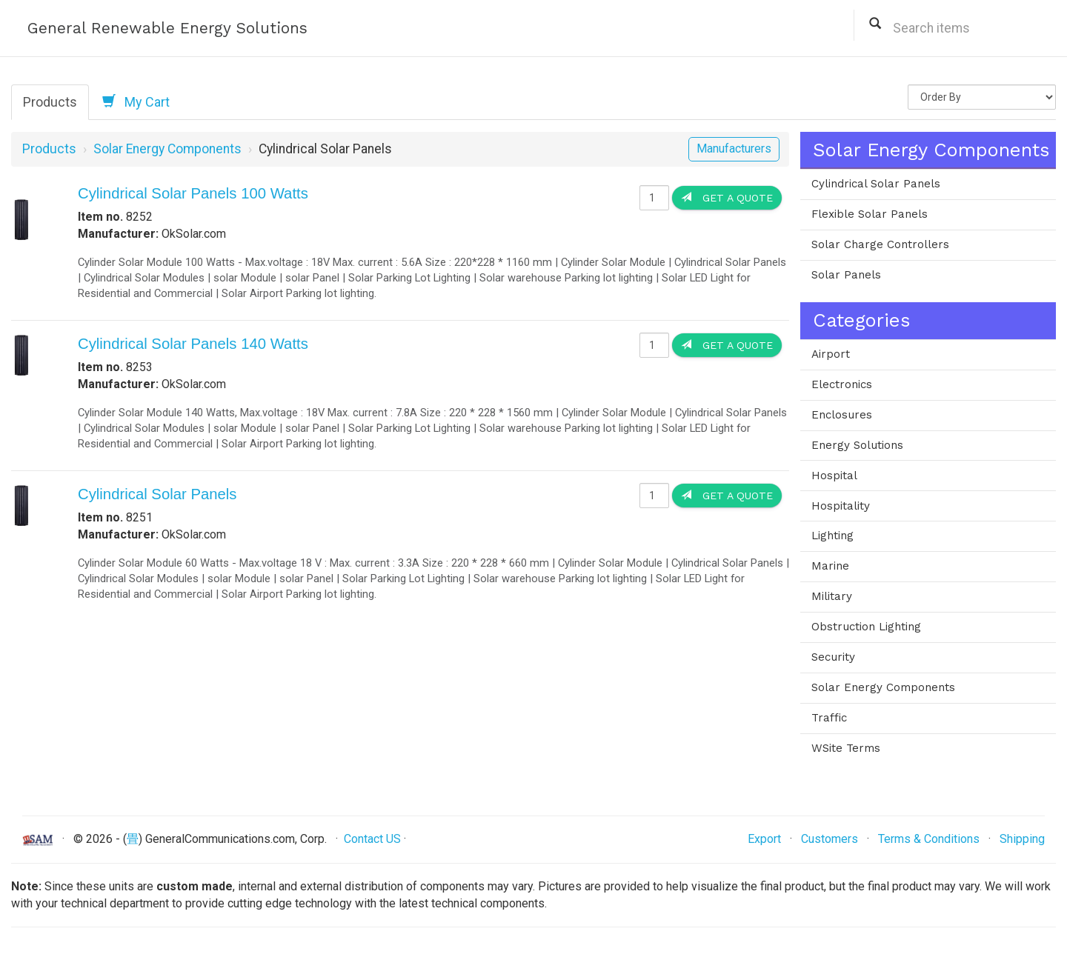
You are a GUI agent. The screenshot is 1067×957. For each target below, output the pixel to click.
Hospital (834, 475)
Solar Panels (846, 274)
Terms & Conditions (929, 839)
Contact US (372, 839)
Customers (829, 839)
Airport (830, 354)
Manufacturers (734, 148)
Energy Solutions (857, 445)
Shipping (1022, 839)
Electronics (841, 384)
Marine (830, 566)
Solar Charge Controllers (880, 244)
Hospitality (840, 506)
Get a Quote (727, 197)
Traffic (829, 717)
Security (833, 657)
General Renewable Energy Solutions (167, 28)
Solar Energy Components (167, 148)
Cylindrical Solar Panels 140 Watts (193, 344)
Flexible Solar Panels (869, 214)
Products (50, 102)
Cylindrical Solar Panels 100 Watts (193, 193)
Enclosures (841, 414)
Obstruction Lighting (866, 626)
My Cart (136, 101)
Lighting (832, 535)
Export (764, 839)
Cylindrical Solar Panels (157, 494)
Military (831, 596)
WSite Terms (845, 748)
